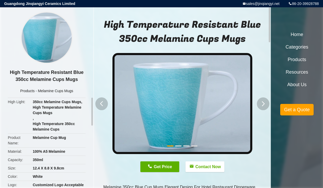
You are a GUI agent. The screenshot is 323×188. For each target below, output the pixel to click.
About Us (297, 84)
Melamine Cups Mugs (55, 91)
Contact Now (208, 166)
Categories (296, 47)
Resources (297, 72)
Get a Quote (297, 109)
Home (297, 34)
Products (27, 91)
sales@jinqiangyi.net (263, 4)
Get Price (163, 166)
